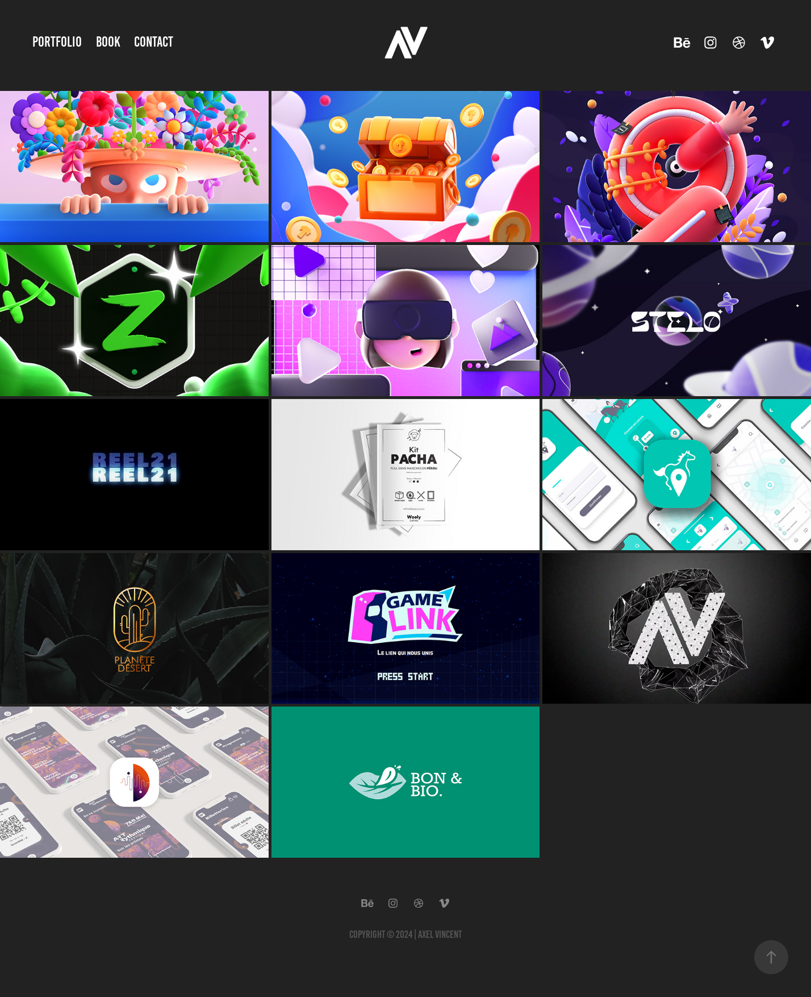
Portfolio (57, 41)
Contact (153, 41)
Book (108, 41)
